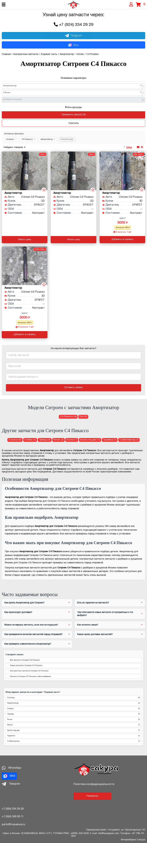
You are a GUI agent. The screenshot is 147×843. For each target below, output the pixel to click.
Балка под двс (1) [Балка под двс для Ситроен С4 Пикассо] (90, 440)
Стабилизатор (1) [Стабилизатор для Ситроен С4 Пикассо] (129, 440)
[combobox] (73, 86)
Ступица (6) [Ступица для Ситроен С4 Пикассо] (14, 440)
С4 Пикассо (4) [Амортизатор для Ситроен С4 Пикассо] (68, 417)
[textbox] (72, 99)
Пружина (73, 736)
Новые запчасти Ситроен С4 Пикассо (26, 665)
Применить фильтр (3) (73, 115)
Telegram (73, 35)
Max (73, 45)
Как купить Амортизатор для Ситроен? (24, 603)
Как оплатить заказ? (87, 625)
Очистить (73, 123)
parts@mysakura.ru (13, 824)
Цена (129, 147)
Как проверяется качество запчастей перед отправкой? (33, 634)
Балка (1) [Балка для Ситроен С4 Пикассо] (71, 440)
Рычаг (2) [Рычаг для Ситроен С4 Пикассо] (58, 440)
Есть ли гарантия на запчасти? (93, 603)
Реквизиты (92, 796)
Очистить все (66, 139)
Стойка (73, 708)
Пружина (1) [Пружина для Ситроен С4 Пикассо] (109, 440)
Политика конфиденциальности (94, 784)
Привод (73, 714)
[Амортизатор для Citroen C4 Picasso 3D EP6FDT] (122, 171)
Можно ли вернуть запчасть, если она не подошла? (31, 625)
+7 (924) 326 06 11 (13, 816)
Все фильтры (73, 107)
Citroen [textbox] (72, 92)
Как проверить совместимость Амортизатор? (27, 644)
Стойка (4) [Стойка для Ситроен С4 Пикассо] (30, 440)
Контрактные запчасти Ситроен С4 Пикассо (29, 671)
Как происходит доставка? (18, 612)
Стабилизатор (73, 741)
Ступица (73, 698)
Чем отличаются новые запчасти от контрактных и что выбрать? (105, 613)
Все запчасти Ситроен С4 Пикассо (25, 660)
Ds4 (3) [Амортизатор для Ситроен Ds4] (83, 417)
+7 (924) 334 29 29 (76, 25)
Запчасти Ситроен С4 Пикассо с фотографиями (30, 676)
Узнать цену (24, 240)
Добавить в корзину (122, 239)
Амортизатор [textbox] (72, 85)
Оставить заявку (73, 387)
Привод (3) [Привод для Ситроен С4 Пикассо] (44, 440)
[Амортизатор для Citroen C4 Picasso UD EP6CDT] (24, 171)
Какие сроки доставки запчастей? (95, 634)
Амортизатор (73, 703)
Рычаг (73, 719)
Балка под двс (73, 730)
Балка (73, 725)
